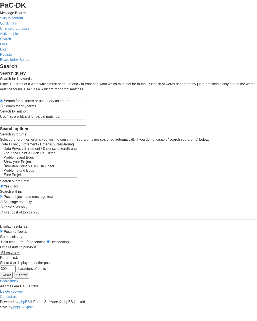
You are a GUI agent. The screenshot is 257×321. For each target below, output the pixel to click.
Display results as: (14, 226)
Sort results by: (11, 237)
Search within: (11, 191)
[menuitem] (15, 28)
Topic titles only (13, 207)
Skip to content (11, 18)
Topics (20, 231)
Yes (4, 186)
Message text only (16, 202)
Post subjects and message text (26, 197)
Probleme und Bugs (38, 171)
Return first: (9, 257)
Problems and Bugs (38, 158)
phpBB (24, 302)
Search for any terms (18, 106)
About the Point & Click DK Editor (38, 153)
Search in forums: (13, 134)
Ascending (36, 242)
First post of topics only (19, 212)
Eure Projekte (38, 175)
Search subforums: (14, 181)
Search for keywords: (16, 79)
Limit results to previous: (19, 247)
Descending (58, 242)
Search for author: (14, 111)
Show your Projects (38, 162)
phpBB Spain (23, 307)
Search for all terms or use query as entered (36, 101)
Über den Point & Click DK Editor (38, 166)
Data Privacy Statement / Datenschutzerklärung (38, 144)
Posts (6, 231)
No (14, 186)
